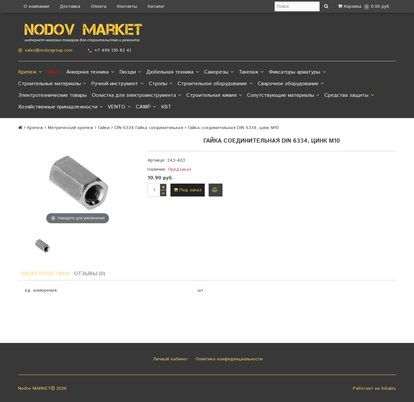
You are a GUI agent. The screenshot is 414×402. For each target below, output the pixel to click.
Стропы (160, 84)
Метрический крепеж (70, 128)
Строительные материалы (52, 84)
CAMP (146, 107)
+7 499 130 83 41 (112, 50)
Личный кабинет (169, 359)
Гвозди (130, 72)
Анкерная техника (90, 72)
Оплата (98, 6)
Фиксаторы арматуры (297, 72)
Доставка (70, 6)
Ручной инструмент (117, 84)
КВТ (166, 107)
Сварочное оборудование (291, 84)
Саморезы (219, 72)
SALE (53, 72)
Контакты (127, 6)
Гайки (104, 128)
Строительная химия (214, 95)
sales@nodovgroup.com (48, 50)
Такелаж (251, 72)
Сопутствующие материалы (283, 95)
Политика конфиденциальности (228, 359)
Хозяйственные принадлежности (60, 107)
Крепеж (30, 72)
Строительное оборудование (215, 84)
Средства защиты (349, 95)
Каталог (156, 6)
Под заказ (188, 190)
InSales (388, 388)
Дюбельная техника (172, 72)
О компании (36, 6)
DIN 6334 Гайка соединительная (148, 128)
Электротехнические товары (52, 95)
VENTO (119, 107)
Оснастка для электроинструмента (136, 95)
